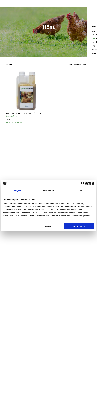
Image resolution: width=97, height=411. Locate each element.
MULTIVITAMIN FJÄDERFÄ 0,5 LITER (23, 113)
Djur (94, 31)
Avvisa (48, 226)
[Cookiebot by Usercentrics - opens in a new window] (83, 183)
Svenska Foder (12, 116)
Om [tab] (80, 191)
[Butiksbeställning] (71, 65)
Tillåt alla (79, 226)
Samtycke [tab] (16, 191)
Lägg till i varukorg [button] (14, 122)
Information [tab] (48, 191)
